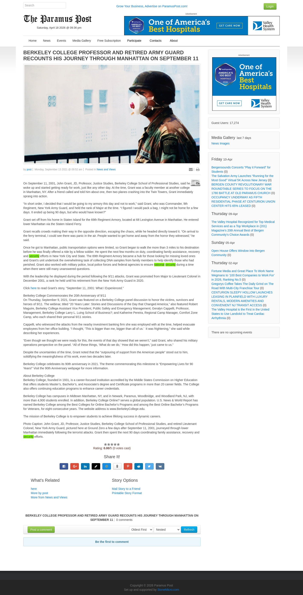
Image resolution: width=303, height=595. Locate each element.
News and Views (106, 169)
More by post (39, 493)
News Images (221, 143)
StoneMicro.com (168, 589)
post (29, 169)
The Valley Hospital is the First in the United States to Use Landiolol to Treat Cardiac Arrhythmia (240, 314)
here (34, 288)
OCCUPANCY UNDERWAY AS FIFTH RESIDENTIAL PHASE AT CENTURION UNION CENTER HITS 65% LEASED (243, 202)
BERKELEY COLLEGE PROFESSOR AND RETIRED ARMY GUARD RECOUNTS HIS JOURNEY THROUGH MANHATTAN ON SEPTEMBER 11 (111, 55)
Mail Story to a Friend (126, 488)
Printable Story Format (127, 493)
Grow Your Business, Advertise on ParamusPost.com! (151, 6)
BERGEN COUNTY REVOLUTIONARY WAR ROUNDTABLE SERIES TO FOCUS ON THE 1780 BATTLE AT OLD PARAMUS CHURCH (242, 189)
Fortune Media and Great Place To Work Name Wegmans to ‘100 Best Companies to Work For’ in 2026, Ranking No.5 (243, 275)
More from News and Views (49, 497)
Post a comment (41, 529)
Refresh (189, 529)
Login (270, 6)
